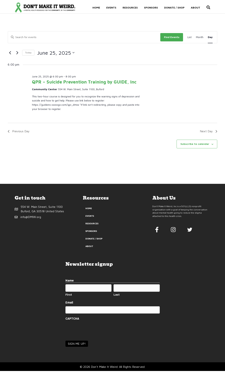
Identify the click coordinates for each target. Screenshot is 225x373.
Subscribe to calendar (194, 145)
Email (69, 304)
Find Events (171, 39)
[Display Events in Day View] (210, 39)
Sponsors (154, 7)
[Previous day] (10, 55)
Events (115, 7)
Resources (133, 7)
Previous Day (19, 133)
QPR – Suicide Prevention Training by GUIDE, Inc (84, 83)
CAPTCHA (72, 320)
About (199, 7)
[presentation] (93, 331)
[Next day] (17, 55)
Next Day (208, 133)
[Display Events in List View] (189, 39)
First (68, 296)
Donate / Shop (178, 7)
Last (117, 296)
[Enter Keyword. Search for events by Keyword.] (84, 39)
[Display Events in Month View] (199, 39)
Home (100, 7)
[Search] (210, 8)
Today (28, 54)
